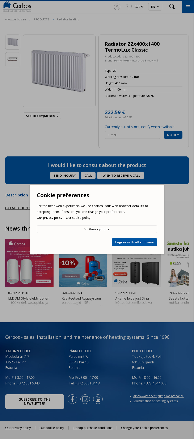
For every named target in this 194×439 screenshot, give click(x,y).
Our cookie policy (78, 217)
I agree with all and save (134, 242)
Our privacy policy (49, 217)
